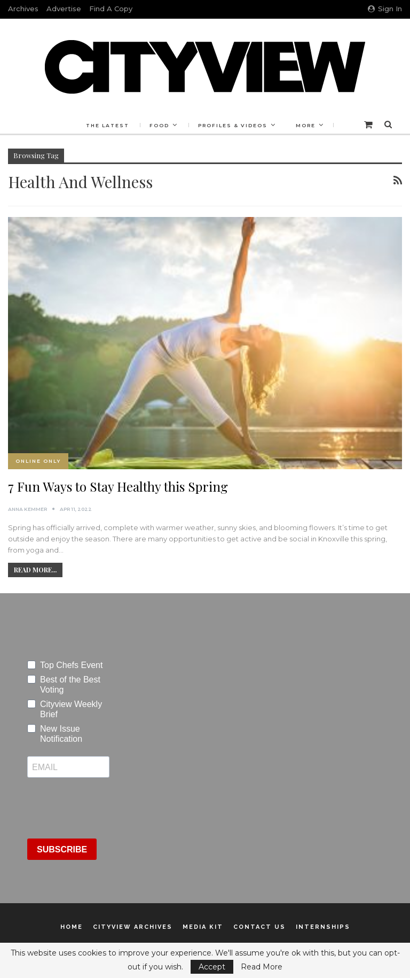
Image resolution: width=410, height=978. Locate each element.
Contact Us (259, 926)
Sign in (385, 8)
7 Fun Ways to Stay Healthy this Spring (118, 486)
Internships (323, 926)
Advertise (63, 8)
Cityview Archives (132, 926)
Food (159, 125)
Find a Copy (110, 8)
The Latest (107, 125)
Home (71, 926)
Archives (23, 8)
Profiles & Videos (232, 125)
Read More (261, 967)
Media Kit (203, 926)
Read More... (35, 569)
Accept (212, 967)
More (306, 125)
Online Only (38, 461)
